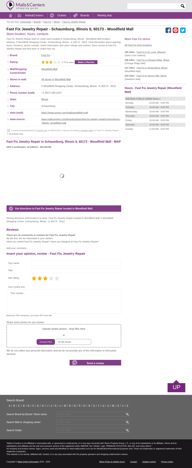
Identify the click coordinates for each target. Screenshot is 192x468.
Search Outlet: (14, 430)
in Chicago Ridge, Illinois (153, 60)
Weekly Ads (104, 15)
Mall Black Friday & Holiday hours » (143, 98)
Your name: (14, 263)
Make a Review (86, 62)
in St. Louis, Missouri (151, 52)
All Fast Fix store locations (138, 45)
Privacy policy (167, 462)
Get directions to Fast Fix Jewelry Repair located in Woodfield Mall (54, 208)
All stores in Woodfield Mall (56, 79)
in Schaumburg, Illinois (152, 68)
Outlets (61, 15)
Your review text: (16, 286)
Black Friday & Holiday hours (112, 462)
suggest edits (87, 130)
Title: (10, 270)
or (64, 336)
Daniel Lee (42, 130)
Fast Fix (45, 55)
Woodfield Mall (49, 69)
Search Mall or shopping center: (24, 422)
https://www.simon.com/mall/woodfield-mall (64, 112)
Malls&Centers (34, 15)
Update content (149, 462)
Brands (84, 15)
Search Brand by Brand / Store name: (27, 414)
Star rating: (13, 277)
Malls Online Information (28, 462)
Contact (133, 462)
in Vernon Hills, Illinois (152, 76)
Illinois (44, 99)
